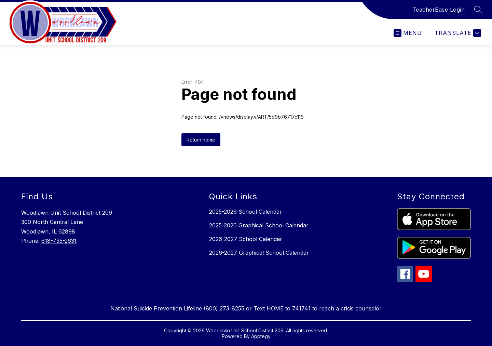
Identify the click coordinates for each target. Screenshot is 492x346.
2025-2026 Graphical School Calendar (259, 225)
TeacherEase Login (438, 9)
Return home (201, 140)
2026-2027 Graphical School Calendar (259, 252)
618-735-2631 (59, 240)
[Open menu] (408, 33)
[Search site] (478, 9)
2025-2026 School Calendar (245, 211)
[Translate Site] (457, 33)
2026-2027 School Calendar (245, 239)
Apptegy (261, 336)
